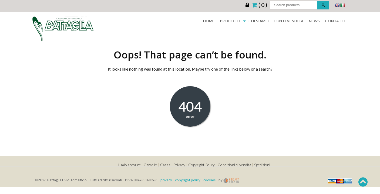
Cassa (165, 164)
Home (208, 21)
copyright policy (187, 180)
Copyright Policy (201, 164)
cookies (209, 180)
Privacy (179, 164)
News (314, 21)
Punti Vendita (289, 21)
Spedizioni (262, 164)
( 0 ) (259, 4)
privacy (166, 180)
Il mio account (129, 164)
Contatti (335, 21)
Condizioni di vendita (234, 164)
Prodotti (230, 21)
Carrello (150, 164)
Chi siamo (258, 21)
